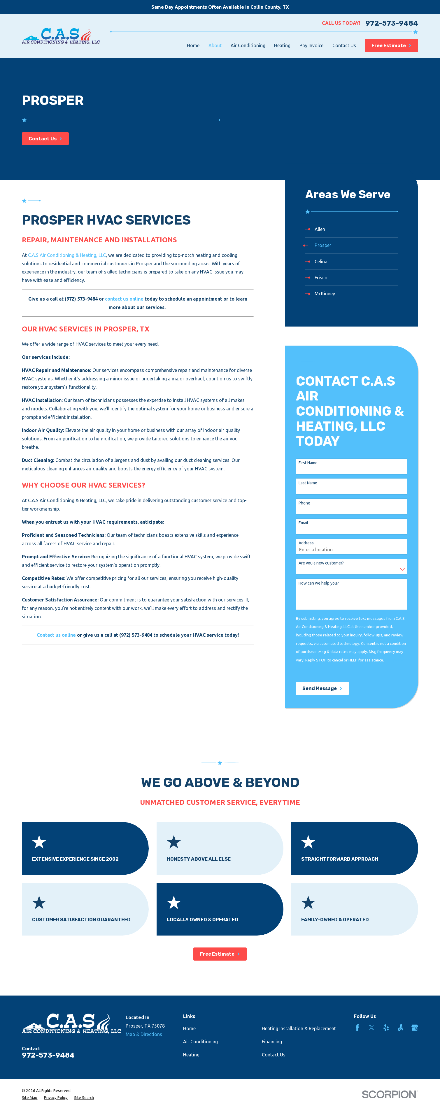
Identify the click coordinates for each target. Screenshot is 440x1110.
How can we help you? (319, 583)
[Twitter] (371, 1027)
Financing (272, 1041)
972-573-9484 (391, 23)
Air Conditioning (200, 1041)
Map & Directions (144, 1034)
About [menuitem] (215, 45)
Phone (304, 503)
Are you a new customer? (321, 563)
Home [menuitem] (193, 45)
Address (306, 543)
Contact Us (273, 1054)
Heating (191, 1054)
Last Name (308, 483)
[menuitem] (351, 229)
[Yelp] (386, 1027)
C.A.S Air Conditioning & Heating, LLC (67, 255)
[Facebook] (357, 1027)
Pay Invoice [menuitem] (311, 45)
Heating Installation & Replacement (299, 1028)
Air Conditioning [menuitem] (248, 45)
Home (189, 1028)
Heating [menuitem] (282, 45)
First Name (308, 462)
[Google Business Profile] (414, 1027)
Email (303, 523)
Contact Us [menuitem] (344, 45)
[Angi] (400, 1027)
